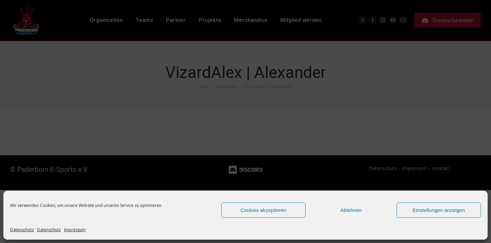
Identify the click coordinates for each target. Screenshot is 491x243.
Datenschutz (22, 230)
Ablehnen (351, 210)
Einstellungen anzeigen (438, 210)
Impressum (75, 230)
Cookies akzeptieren (263, 210)
